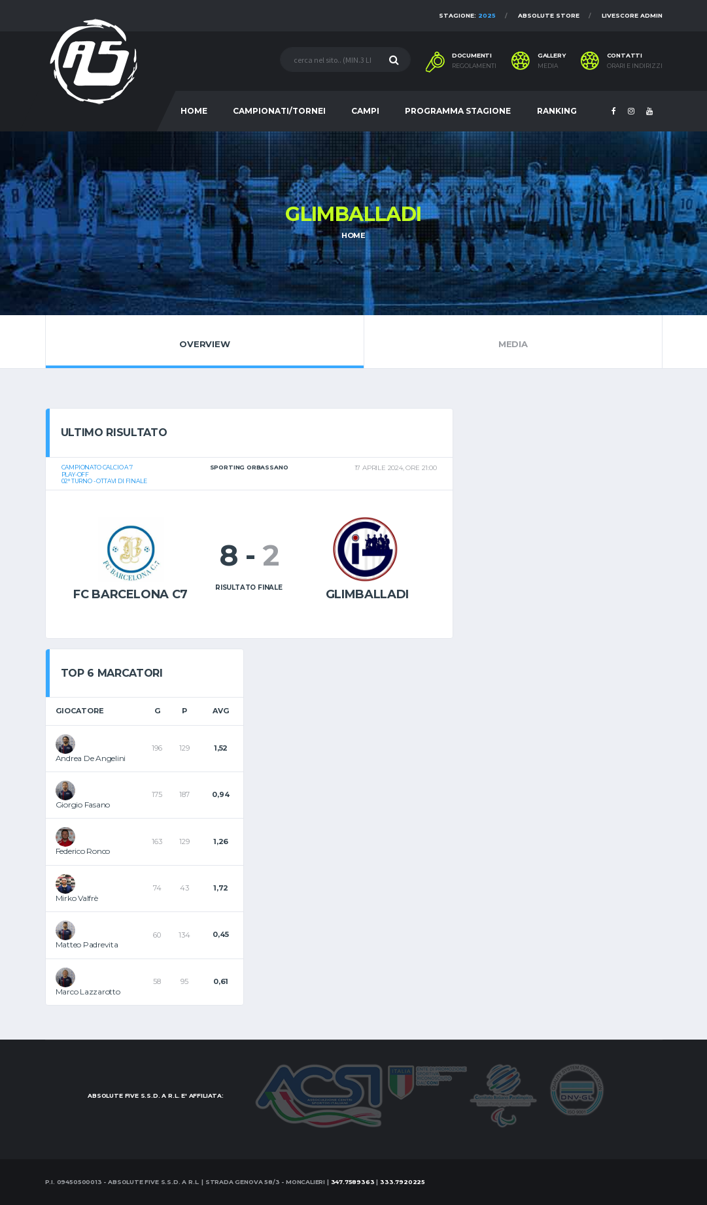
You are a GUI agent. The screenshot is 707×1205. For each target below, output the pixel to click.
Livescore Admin (632, 15)
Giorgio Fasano (83, 804)
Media (512, 341)
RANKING (557, 111)
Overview (205, 341)
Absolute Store (548, 15)
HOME (194, 111)
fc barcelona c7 (130, 594)
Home (353, 235)
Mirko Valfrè (77, 898)
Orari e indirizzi (635, 66)
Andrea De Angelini (91, 758)
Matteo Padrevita (87, 944)
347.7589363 (353, 1181)
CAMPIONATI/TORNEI (279, 111)
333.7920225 (402, 1181)
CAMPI (365, 111)
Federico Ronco (83, 851)
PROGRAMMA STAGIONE (458, 111)
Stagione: (467, 15)
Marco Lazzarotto (88, 991)
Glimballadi (367, 594)
